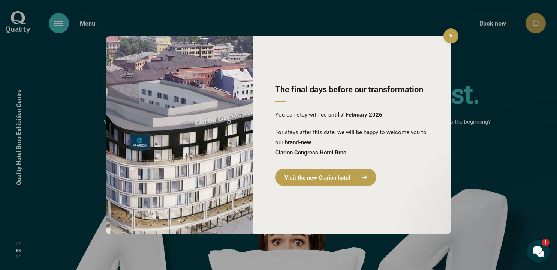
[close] (450, 36)
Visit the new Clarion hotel (325, 177)
